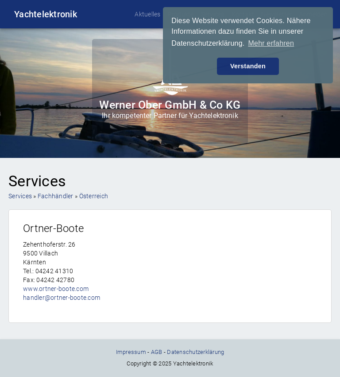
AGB (156, 352)
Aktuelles (147, 14)
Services (20, 196)
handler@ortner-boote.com (61, 297)
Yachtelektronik (45, 14)
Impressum (131, 352)
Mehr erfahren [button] (271, 43)
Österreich (93, 196)
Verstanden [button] (248, 66)
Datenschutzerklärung (195, 352)
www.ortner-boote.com (56, 288)
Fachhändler (55, 196)
